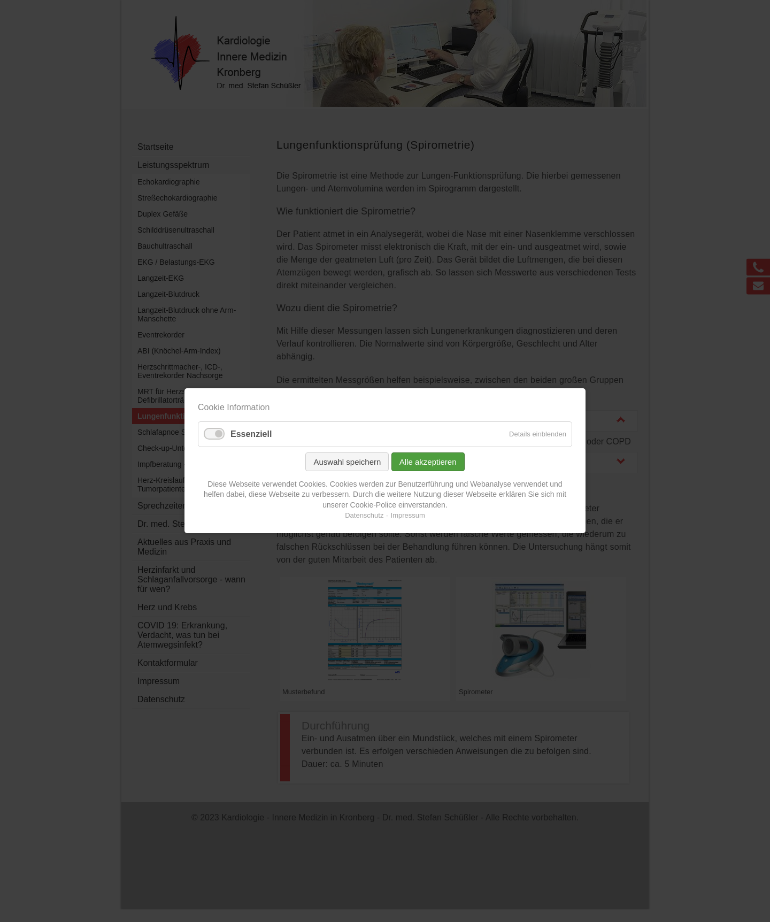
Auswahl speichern (347, 461)
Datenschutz (364, 516)
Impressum (408, 516)
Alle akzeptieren (428, 461)
